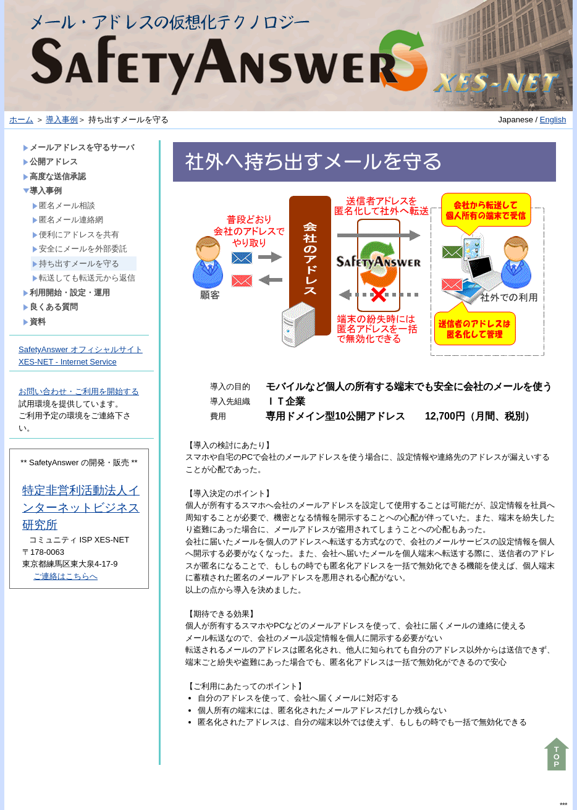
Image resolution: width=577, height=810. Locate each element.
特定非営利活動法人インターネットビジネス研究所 (81, 507)
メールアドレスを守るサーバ (78, 147)
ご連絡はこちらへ (65, 576)
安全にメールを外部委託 (79, 248)
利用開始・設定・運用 (66, 292)
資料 (34, 321)
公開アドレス (50, 161)
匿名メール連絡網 (67, 219)
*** (563, 805)
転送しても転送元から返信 (83, 277)
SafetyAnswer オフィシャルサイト (81, 349)
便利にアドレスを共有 (75, 234)
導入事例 (62, 119)
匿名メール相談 (63, 205)
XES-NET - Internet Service (68, 361)
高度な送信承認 (54, 176)
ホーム (21, 119)
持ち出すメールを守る (75, 263)
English (553, 119)
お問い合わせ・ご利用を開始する (79, 391)
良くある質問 (50, 306)
